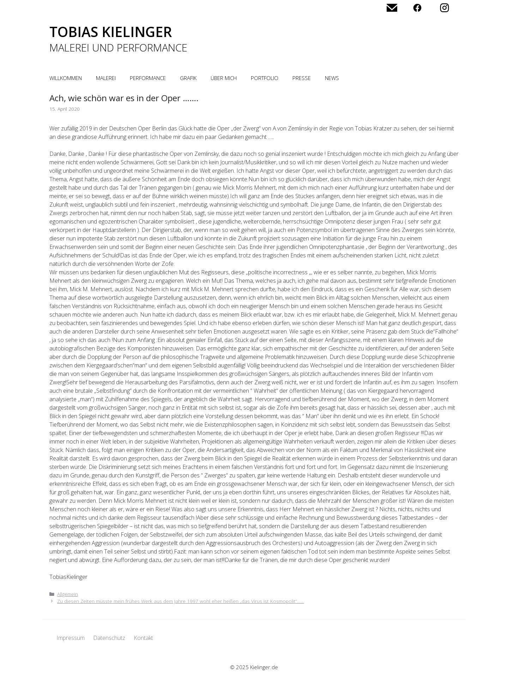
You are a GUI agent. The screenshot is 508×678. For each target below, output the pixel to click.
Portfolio (264, 77)
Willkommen (65, 77)
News (332, 77)
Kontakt (143, 638)
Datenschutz (109, 638)
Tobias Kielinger (110, 31)
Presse (301, 77)
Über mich (224, 77)
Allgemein (67, 594)
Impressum (70, 638)
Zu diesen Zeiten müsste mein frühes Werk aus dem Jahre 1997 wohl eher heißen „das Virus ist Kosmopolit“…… (180, 601)
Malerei (106, 77)
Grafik (188, 77)
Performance (148, 77)
